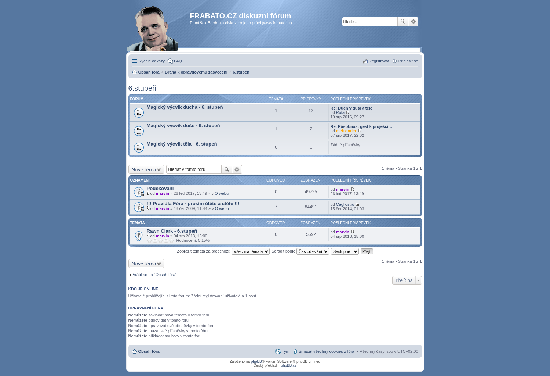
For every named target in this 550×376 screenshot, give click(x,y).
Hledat (402, 21)
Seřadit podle (300, 251)
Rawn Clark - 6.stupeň (172, 231)
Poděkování (160, 188)
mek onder (346, 131)
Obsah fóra (149, 351)
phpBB (256, 361)
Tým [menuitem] (285, 351)
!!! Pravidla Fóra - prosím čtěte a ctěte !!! (193, 203)
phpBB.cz (288, 366)
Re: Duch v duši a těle (351, 108)
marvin (162, 193)
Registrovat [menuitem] (379, 61)
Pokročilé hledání (413, 21)
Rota (340, 112)
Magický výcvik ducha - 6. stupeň (185, 107)
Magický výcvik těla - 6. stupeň (182, 144)
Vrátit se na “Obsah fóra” (155, 274)
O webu (222, 193)
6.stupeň (142, 88)
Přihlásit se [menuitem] (408, 61)
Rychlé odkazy (152, 61)
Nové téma (144, 169)
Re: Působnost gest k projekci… (362, 126)
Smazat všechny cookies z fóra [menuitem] (326, 351)
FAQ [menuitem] (178, 61)
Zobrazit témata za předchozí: (223, 251)
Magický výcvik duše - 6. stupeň (183, 125)
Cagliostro (345, 204)
